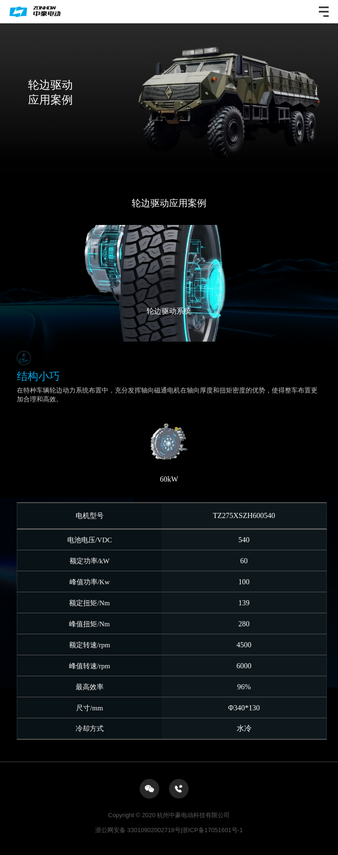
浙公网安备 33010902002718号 (138, 830)
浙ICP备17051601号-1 (212, 830)
